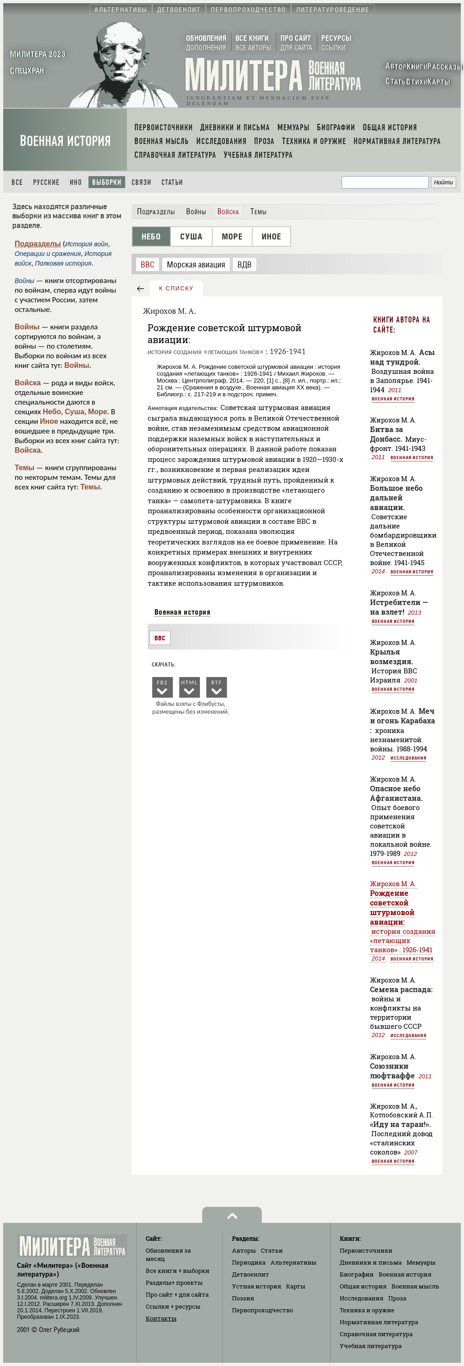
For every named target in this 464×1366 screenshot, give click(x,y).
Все (17, 182)
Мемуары (421, 1262)
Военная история (65, 141)
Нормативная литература (379, 1322)
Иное (49, 421)
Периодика (248, 1262)
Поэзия (243, 1298)
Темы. (91, 487)
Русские (46, 182)
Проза (397, 1298)
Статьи (172, 182)
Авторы (244, 1250)
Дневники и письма (371, 1262)
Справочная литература (376, 1334)
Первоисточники (366, 1250)
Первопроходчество (262, 1310)
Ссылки (173, 1306)
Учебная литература (371, 1346)
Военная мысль (415, 1286)
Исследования (408, 758)
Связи (141, 182)
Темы (24, 468)
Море (97, 412)
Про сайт (177, 1294)
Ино (76, 182)
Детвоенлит (250, 1274)
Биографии (357, 1274)
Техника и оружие (367, 1310)
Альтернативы (293, 1262)
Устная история (256, 1286)
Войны (27, 327)
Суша (74, 412)
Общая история (363, 1286)
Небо (52, 412)
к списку (176, 288)
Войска (28, 383)
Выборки (107, 182)
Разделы (174, 1282)
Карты (295, 1286)
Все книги (178, 1270)
